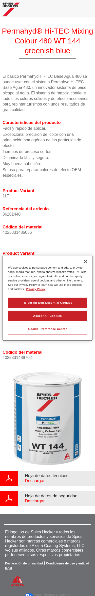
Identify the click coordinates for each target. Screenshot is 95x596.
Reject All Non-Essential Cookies (47, 302)
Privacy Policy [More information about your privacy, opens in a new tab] (35, 289)
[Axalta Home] (11, 11)
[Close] (85, 261)
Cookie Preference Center (47, 328)
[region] (47, 298)
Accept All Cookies (47, 315)
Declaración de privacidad (24, 563)
